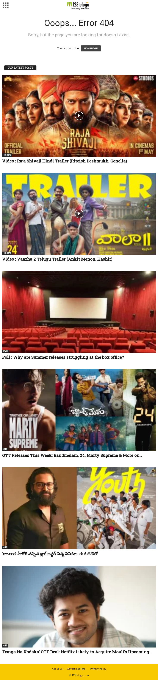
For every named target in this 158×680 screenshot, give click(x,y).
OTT (5, 449)
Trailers (7, 155)
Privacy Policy (98, 668)
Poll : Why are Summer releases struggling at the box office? (63, 357)
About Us (57, 668)
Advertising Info (76, 668)
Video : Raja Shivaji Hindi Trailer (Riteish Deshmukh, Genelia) (64, 161)
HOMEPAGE (91, 48)
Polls (5, 351)
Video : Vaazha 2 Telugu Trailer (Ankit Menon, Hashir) (57, 259)
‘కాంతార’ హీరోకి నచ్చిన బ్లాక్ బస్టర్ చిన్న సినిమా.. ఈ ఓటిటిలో (50, 553)
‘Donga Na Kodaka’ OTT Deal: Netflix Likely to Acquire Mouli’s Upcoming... (77, 651)
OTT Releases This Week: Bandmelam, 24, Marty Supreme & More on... (72, 455)
